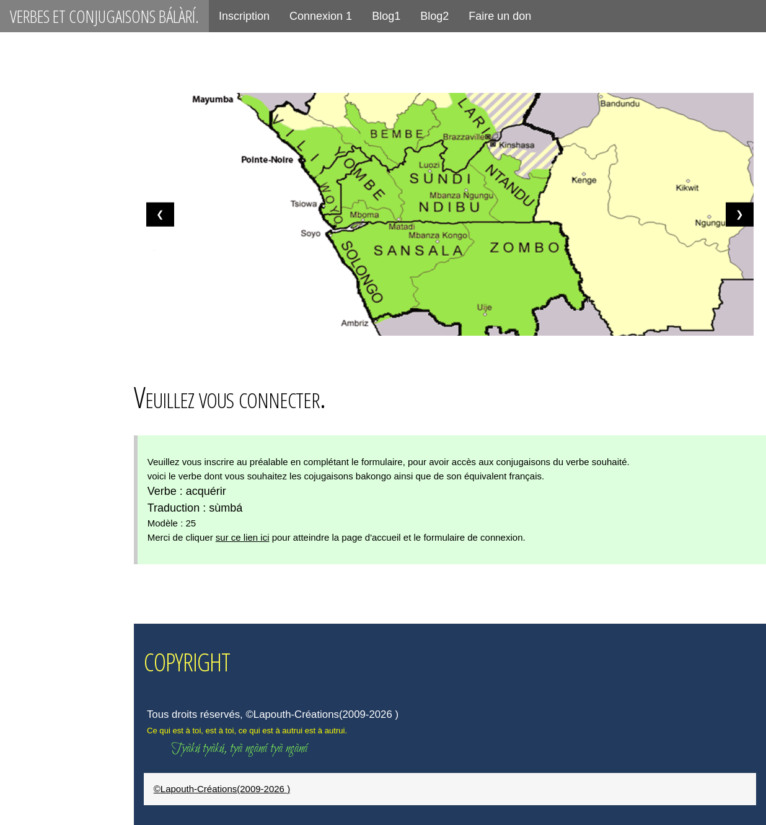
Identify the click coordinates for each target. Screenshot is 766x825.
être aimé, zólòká (56, 474)
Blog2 (434, 16)
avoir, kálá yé (47, 342)
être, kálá (35, 254)
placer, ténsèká (52, 606)
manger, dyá (43, 650)
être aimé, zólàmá (58, 386)
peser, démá (43, 694)
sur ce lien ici (264, 537)
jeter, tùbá (39, 781)
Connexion (39, 76)
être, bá (31, 210)
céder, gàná (42, 737)
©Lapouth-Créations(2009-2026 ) (243, 789)
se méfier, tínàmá (57, 430)
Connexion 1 (320, 16)
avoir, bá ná (42, 298)
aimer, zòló (40, 562)
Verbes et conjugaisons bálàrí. (104, 16)
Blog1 (386, 16)
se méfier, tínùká (55, 518)
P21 (20, 166)
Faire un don (500, 16)
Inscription (244, 16)
